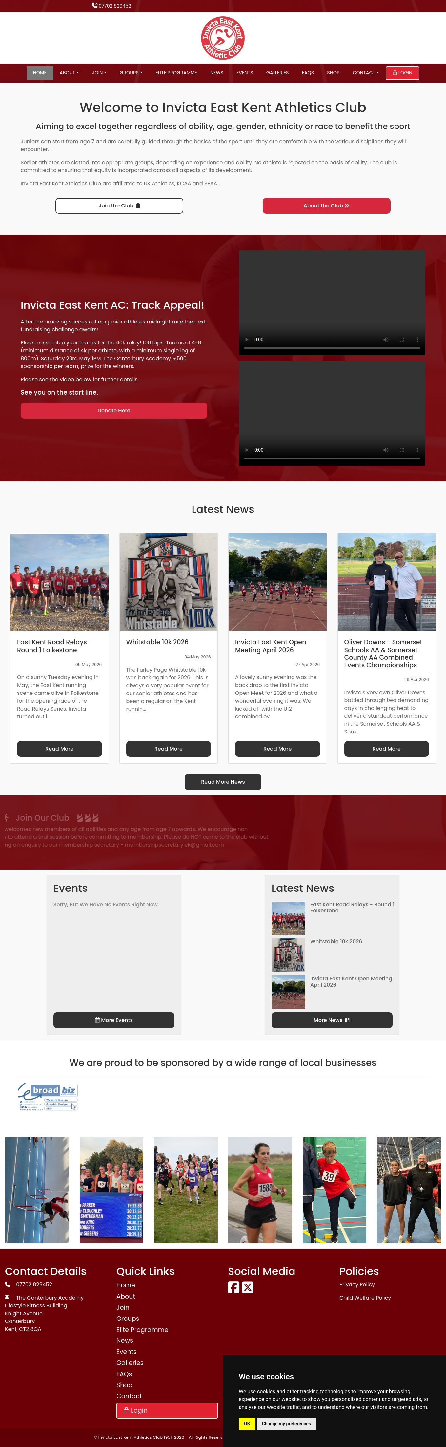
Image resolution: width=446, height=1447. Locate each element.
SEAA (210, 183)
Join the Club (119, 205)
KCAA (184, 183)
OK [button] (247, 1423)
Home (40, 72)
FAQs (308, 72)
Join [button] (97, 72)
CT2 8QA (30, 1329)
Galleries (277, 72)
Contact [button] (364, 72)
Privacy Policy (357, 1284)
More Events (114, 1020)
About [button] (67, 72)
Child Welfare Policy (365, 1297)
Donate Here (114, 410)
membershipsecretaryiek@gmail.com (94, 845)
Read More (59, 749)
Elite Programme (176, 72)
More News (332, 1020)
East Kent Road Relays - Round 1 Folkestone (352, 907)
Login (402, 72)
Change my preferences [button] (286, 1423)
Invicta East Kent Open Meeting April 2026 (351, 981)
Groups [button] (129, 72)
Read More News (223, 782)
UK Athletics (159, 183)
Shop (333, 72)
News (216, 72)
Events (244, 72)
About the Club (327, 205)
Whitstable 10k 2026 (336, 941)
